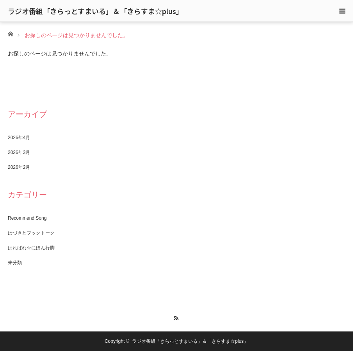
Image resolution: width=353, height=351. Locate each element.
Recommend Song (27, 218)
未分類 (15, 262)
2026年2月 (19, 167)
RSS (177, 317)
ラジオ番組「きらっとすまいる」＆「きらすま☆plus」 (95, 10)
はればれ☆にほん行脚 (31, 248)
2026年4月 (19, 137)
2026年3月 (19, 152)
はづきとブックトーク (31, 233)
